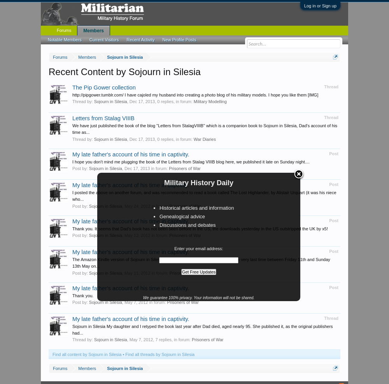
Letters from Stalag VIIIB (103, 118)
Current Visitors (104, 39)
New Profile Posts (179, 39)
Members (93, 30)
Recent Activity (140, 39)
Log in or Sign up (320, 6)
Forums (64, 30)
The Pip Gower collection (104, 87)
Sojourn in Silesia (110, 101)
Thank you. (82, 295)
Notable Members (65, 39)
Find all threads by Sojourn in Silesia (159, 354)
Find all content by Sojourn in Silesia (87, 354)
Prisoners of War (185, 168)
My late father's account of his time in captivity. (130, 154)
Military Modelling (210, 101)
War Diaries (205, 139)
